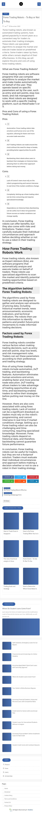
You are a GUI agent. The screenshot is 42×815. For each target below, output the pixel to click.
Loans (6, 772)
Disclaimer (7, 792)
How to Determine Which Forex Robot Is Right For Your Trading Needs (30, 588)
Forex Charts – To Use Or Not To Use (30, 560)
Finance (7, 765)
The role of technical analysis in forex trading (10, 560)
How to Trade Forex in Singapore (11, 533)
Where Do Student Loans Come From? (16, 609)
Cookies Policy (8, 795)
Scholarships (8, 776)
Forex (5, 14)
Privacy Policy (8, 806)
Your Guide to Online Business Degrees (24, 688)
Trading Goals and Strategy (9, 588)
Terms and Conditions (10, 799)
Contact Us (7, 802)
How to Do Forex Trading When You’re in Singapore (30, 533)
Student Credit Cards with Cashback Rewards (26, 745)
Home (6, 788)
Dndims (30, 810)
